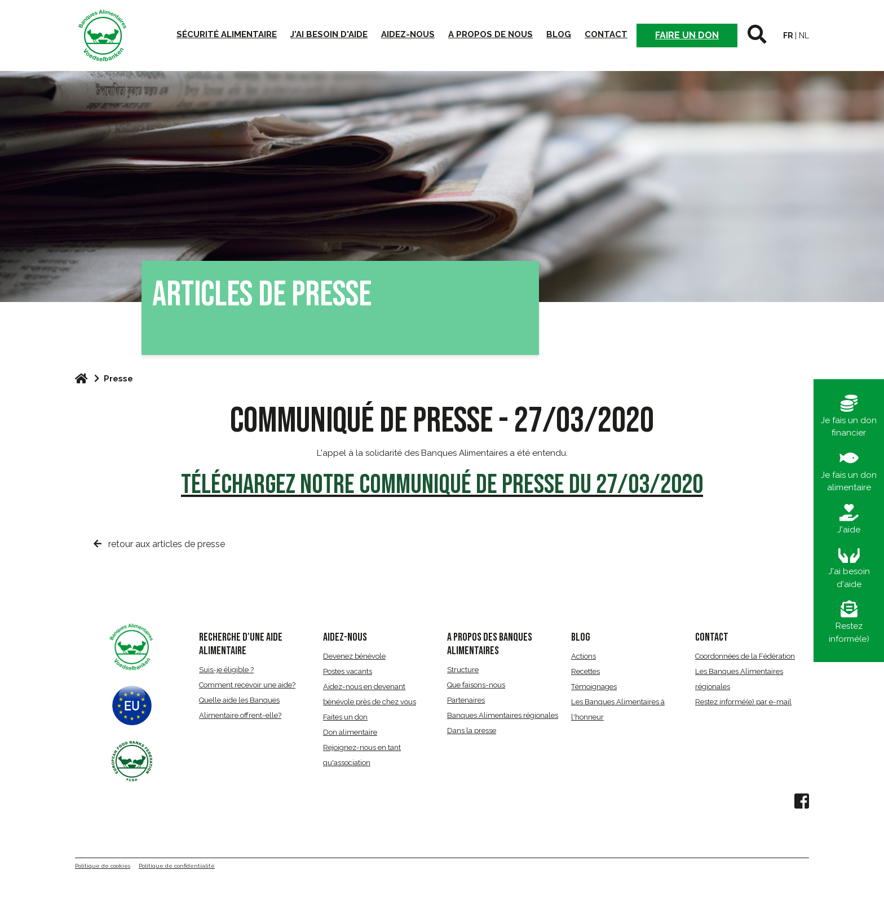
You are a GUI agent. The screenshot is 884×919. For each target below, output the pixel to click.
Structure (463, 669)
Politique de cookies (102, 866)
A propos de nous (490, 34)
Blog (558, 34)
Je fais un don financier (849, 416)
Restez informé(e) (849, 622)
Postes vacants (347, 671)
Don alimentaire (350, 732)
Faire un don (687, 35)
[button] (757, 35)
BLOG (580, 637)
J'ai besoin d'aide (329, 34)
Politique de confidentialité (177, 866)
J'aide (848, 519)
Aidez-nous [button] (408, 34)
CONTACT (711, 637)
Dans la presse (471, 730)
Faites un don (345, 717)
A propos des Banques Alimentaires (489, 644)
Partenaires (466, 700)
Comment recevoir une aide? (247, 685)
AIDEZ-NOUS (345, 637)
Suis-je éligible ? (226, 669)
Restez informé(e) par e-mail (743, 702)
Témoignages (594, 686)
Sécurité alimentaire (226, 34)
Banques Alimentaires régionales (502, 715)
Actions (583, 656)
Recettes (585, 671)
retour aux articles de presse (159, 544)
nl (804, 35)
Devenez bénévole (354, 656)
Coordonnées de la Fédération (745, 656)
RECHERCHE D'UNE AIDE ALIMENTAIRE (240, 644)
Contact (606, 34)
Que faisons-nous (476, 685)
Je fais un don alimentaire (849, 471)
